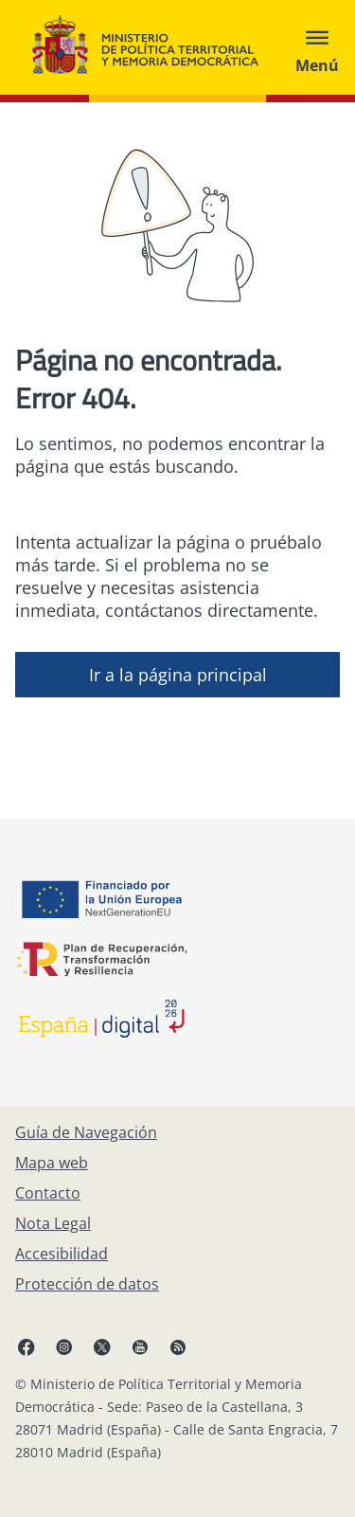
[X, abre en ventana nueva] (102, 1346)
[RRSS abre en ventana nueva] (178, 1346)
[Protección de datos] (87, 1284)
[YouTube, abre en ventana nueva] (140, 1346)
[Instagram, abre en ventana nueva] (64, 1346)
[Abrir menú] (317, 47)
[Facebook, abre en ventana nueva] (26, 1346)
